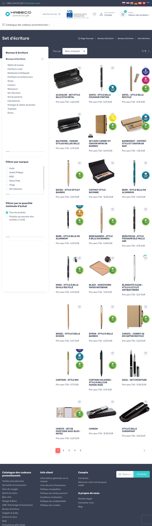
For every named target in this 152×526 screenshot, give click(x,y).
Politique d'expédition (50, 474)
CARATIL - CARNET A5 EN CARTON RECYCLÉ (133, 325)
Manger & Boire (9, 486)
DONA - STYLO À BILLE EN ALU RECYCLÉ (67, 278)
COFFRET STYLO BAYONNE (97, 187)
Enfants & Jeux (9, 502)
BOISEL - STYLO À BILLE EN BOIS (68, 325)
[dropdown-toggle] (122, 14)
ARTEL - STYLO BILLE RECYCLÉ (133, 96)
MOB (12, 139)
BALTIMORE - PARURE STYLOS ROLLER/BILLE (68, 140)
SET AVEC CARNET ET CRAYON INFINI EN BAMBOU (100, 142)
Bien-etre (6, 482)
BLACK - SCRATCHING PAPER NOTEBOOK (100, 278)
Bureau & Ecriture (10, 494)
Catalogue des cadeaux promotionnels (25, 24)
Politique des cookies (50, 490)
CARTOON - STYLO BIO (67, 369)
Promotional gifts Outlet (13, 510)
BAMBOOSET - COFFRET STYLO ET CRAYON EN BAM (134, 142)
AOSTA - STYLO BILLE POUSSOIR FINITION (100, 96)
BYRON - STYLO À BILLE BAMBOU (101, 325)
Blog (80, 492)
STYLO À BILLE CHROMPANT (129, 417)
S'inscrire (141, 459)
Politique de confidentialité (53, 486)
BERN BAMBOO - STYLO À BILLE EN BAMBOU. (101, 231)
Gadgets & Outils (10, 498)
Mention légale (85, 484)
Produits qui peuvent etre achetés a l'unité (22, 178)
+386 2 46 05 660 (14, 3)
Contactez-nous (32, 3)
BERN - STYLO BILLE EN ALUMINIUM (134, 187)
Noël (4, 506)
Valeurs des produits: (139, 14)
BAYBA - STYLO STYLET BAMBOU (68, 187)
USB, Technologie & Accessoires (17, 490)
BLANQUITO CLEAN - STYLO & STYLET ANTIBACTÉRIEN (132, 280)
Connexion (83, 463)
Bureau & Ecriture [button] (25, 59)
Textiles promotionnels (13, 466)
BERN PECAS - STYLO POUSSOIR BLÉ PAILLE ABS (133, 233)
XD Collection (16, 152)
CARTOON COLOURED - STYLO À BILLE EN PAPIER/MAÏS (100, 371)
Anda (12, 131)
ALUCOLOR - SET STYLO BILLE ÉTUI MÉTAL (68, 96)
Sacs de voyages (10, 474)
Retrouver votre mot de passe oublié (92, 469)
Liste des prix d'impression (53, 470)
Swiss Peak (15, 143)
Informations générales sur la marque (54, 465)
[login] (107, 14)
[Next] (143, 435)
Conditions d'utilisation (51, 482)
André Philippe (17, 135)
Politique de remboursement (54, 478)
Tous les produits (18, 172)
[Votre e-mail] (125, 459)
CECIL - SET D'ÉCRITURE (134, 369)
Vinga (13, 148)
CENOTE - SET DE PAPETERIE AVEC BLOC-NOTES (68, 418)
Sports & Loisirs (9, 478)
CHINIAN (93, 416)
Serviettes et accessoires (14, 470)
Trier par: (57, 51)
